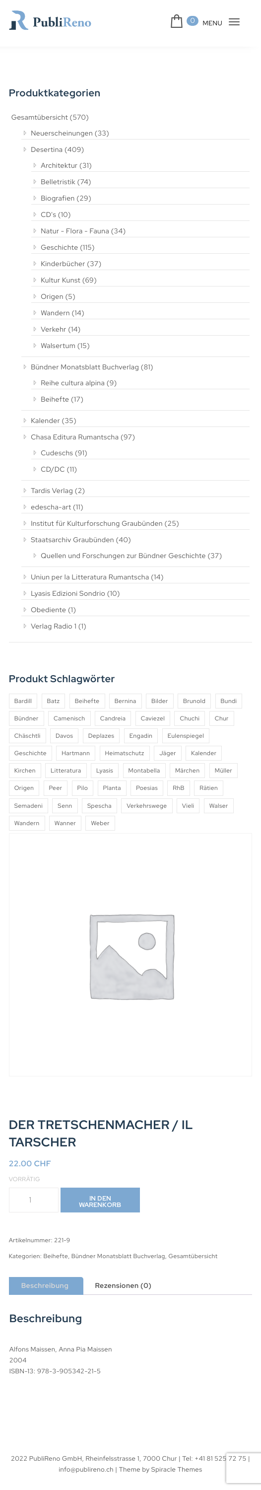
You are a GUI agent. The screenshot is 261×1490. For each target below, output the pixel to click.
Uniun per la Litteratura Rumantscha (90, 577)
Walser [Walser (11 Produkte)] (218, 806)
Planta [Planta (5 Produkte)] (112, 788)
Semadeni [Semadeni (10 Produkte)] (28, 806)
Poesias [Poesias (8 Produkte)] (147, 788)
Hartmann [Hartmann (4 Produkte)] (76, 753)
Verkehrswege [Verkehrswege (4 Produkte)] (147, 806)
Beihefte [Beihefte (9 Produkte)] (87, 701)
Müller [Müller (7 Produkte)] (223, 771)
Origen (52, 296)
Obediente (48, 610)
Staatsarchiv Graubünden (72, 540)
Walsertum (58, 346)
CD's (48, 215)
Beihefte (55, 399)
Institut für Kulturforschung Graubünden (97, 523)
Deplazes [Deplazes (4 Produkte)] (101, 736)
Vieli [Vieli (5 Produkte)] (188, 806)
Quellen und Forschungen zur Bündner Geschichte (123, 556)
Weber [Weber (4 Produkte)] (100, 823)
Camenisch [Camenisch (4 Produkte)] (69, 718)
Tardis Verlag (52, 491)
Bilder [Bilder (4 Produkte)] (159, 701)
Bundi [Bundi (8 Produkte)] (229, 701)
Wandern (55, 313)
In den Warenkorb (100, 1201)
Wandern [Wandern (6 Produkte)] (27, 823)
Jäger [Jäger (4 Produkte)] (167, 753)
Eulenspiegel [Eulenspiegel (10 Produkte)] (186, 736)
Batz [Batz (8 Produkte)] (53, 701)
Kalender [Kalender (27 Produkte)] (203, 753)
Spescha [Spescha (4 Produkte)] (99, 806)
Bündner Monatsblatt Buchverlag (85, 367)
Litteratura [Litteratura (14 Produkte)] (66, 771)
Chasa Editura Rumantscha (75, 437)
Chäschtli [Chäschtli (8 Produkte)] (27, 736)
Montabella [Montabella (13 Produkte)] (144, 771)
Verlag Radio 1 (53, 626)
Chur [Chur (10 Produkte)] (222, 718)
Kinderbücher (63, 264)
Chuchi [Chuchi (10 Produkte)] (189, 718)
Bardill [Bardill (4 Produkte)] (23, 701)
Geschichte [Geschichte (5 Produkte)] (30, 753)
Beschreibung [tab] (45, 1285)
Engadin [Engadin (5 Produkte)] (141, 736)
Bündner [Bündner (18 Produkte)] (26, 718)
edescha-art (51, 507)
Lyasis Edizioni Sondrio (68, 593)
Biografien (58, 198)
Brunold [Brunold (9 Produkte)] (194, 701)
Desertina (47, 149)
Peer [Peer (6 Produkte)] (56, 788)
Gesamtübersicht (39, 117)
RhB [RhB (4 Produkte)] (179, 788)
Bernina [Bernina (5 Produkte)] (125, 701)
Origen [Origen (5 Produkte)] (24, 788)
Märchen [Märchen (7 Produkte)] (187, 771)
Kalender (45, 421)
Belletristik (58, 182)
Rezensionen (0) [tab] (123, 1285)
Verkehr (53, 329)
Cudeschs (57, 453)
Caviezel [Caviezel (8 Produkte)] (153, 718)
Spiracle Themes (176, 1469)
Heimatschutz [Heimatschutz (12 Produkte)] (124, 753)
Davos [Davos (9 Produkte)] (64, 736)
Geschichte (59, 247)
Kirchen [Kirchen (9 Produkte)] (25, 771)
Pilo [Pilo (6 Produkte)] (82, 788)
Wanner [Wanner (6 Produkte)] (65, 823)
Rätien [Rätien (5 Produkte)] (208, 788)
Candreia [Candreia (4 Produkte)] (113, 718)
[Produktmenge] (34, 1200)
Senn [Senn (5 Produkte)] (65, 806)
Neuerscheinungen (62, 133)
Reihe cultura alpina (73, 383)
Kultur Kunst (60, 280)
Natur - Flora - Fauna (75, 231)
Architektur (59, 165)
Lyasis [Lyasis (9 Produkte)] (104, 771)
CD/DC (53, 469)
